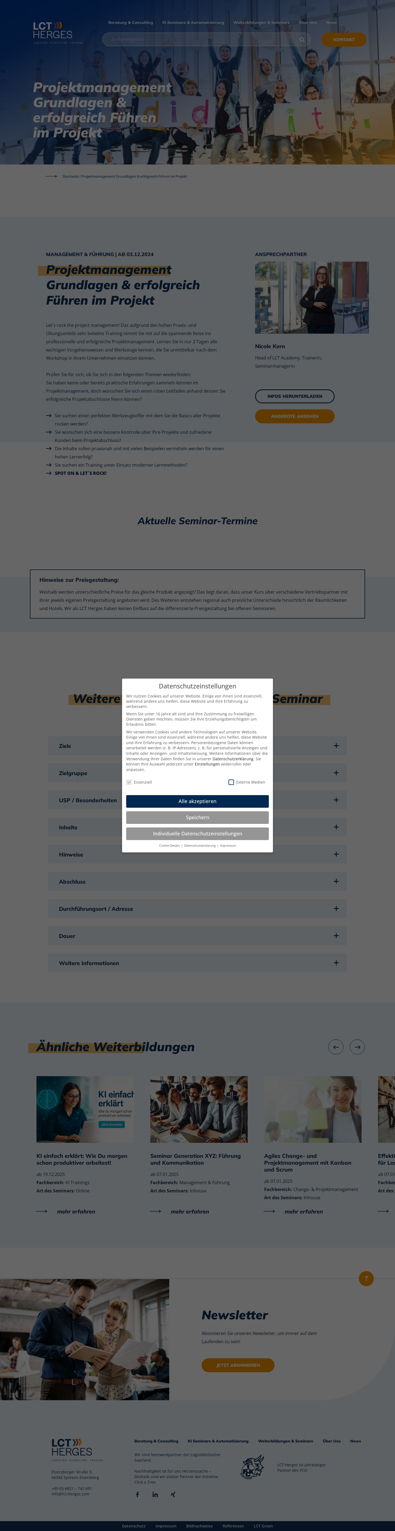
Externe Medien (246, 782)
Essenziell (139, 782)
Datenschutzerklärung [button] (200, 845)
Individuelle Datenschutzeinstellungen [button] (197, 833)
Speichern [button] (197, 817)
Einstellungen (207, 764)
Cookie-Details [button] (169, 845)
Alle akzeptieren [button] (197, 801)
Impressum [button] (228, 845)
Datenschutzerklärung (233, 758)
